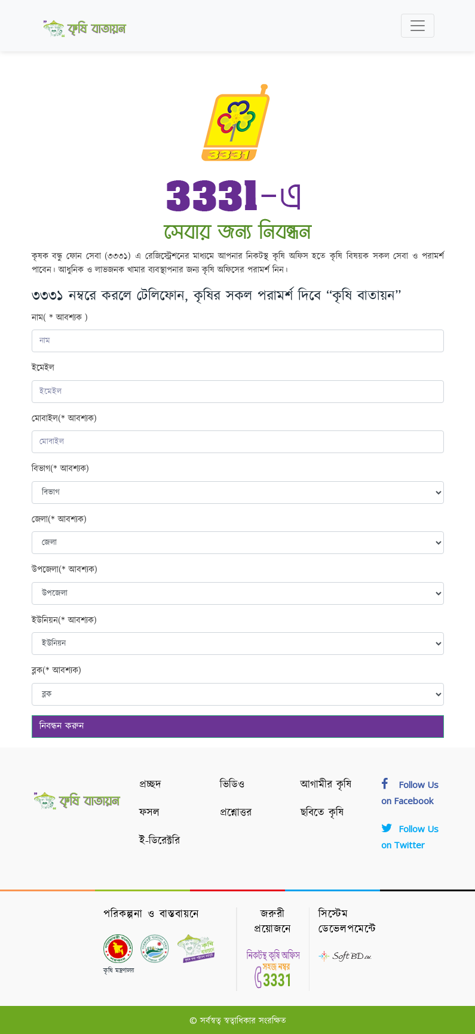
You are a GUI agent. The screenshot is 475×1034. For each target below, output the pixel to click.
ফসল (149, 813)
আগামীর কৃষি (326, 785)
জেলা (59, 520)
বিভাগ (60, 469)
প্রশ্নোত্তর (236, 813)
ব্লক (56, 671)
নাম (60, 318)
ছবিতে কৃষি (322, 813)
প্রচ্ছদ (150, 785)
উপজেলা (64, 570)
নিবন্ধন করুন (61, 726)
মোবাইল (64, 419)
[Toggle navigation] (417, 26)
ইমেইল (43, 368)
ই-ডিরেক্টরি (159, 841)
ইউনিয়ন (64, 621)
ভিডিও (232, 785)
